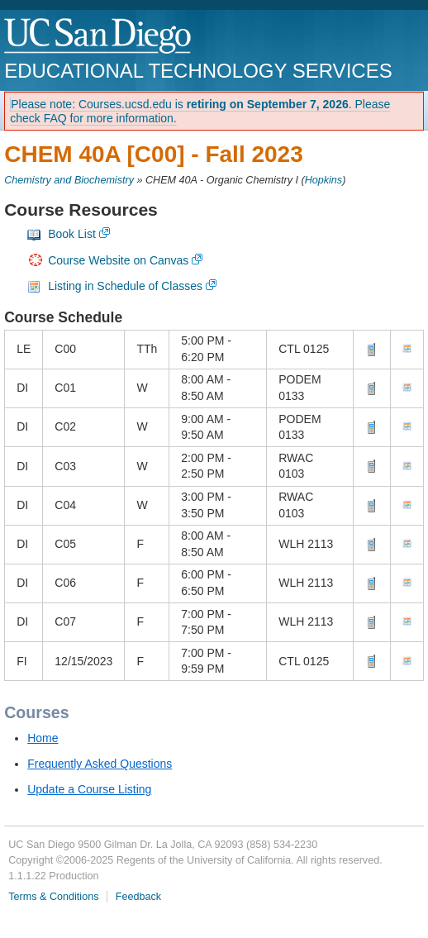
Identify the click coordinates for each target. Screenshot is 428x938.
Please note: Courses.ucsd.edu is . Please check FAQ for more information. (200, 111)
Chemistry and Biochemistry (69, 180)
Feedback (138, 896)
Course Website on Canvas (118, 260)
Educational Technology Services (198, 71)
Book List (72, 233)
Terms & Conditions (53, 896)
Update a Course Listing (89, 789)
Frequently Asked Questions (99, 763)
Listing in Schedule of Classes (125, 286)
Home (42, 738)
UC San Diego (98, 36)
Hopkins (324, 180)
